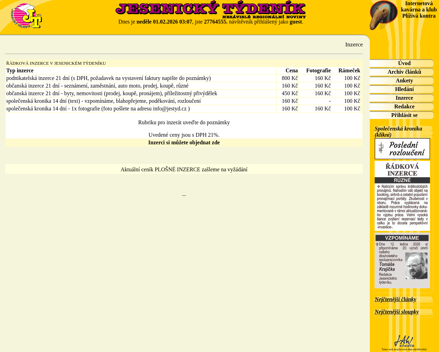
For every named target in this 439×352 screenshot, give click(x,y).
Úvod (404, 63)
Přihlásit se (404, 115)
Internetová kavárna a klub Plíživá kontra (419, 9)
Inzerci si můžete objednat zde (184, 142)
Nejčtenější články (395, 299)
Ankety (404, 80)
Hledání (404, 89)
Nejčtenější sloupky (397, 312)
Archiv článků (404, 72)
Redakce (404, 106)
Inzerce (404, 98)
